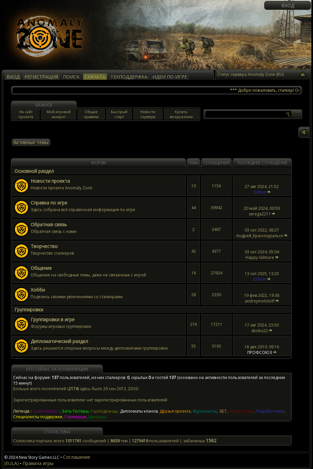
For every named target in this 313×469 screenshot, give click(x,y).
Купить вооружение (181, 114)
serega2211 (260, 214)
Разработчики (270, 411)
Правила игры (37, 463)
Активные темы (31, 142)
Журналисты (205, 411)
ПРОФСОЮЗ (259, 352)
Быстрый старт (119, 114)
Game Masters (46, 411)
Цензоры (97, 417)
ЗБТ (223, 411)
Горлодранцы (104, 411)
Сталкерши (75, 417)
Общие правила (91, 114)
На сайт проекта (25, 114)
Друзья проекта (175, 411)
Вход (287, 5)
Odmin (259, 192)
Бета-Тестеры (75, 411)
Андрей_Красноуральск (259, 235)
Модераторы (241, 411)
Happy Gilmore (259, 257)
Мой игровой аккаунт (59, 114)
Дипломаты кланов (139, 411)
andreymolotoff (259, 301)
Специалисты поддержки (37, 417)
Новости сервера (147, 114)
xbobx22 (259, 330)
